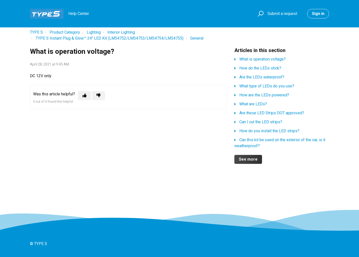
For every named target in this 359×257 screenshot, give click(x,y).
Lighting (94, 32)
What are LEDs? (253, 104)
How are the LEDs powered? (264, 95)
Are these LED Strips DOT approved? (271, 113)
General (196, 38)
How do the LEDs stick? (260, 68)
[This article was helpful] (84, 95)
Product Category (65, 32)
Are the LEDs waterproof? (261, 77)
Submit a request (282, 13)
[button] (260, 13)
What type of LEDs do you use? (266, 86)
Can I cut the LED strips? (260, 122)
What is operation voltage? (262, 59)
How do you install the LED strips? (269, 130)
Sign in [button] (318, 13)
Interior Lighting (121, 32)
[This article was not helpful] (98, 95)
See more (248, 159)
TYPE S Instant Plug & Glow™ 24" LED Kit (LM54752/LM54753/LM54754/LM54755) (109, 38)
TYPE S (36, 32)
